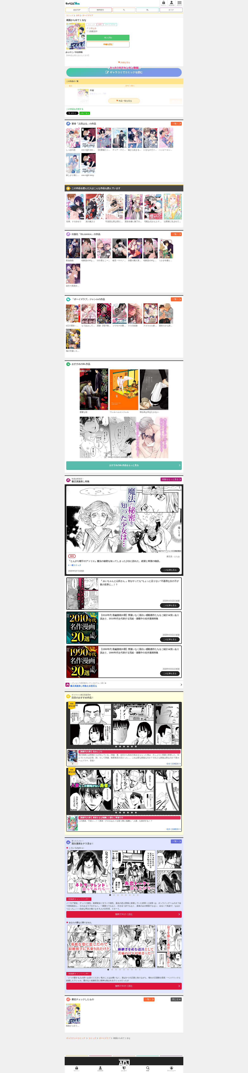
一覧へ (175, 123)
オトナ (171, 10)
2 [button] (116, 746)
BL (147, 10)
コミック (69, 15)
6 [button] (132, 746)
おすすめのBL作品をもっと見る (124, 465)
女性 (78, 15)
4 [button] (124, 746)
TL (124, 10)
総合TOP (76, 10)
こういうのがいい (76, 848)
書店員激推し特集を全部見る (126, 684)
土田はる (92, 28)
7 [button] (136, 746)
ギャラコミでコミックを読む (124, 71)
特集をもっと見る (170, 479)
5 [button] (128, 746)
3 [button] (120, 746)
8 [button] (138, 895)
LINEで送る (84, 113)
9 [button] (140, 969)
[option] (89, 724)
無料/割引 (100, 10)
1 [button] (112, 746)
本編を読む (108, 44)
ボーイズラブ (87, 15)
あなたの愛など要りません (80, 922)
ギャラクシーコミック (75, 1038)
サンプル (108, 38)
